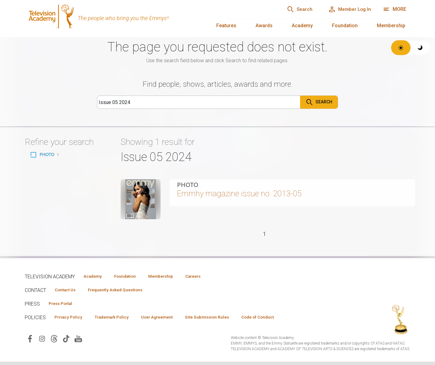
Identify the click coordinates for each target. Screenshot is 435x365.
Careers (204, 278)
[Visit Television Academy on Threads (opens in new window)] (54, 341)
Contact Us (67, 292)
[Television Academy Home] (119, 18)
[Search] (293, 9)
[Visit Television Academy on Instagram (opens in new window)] (42, 341)
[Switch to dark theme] (420, 47)
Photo (187, 185)
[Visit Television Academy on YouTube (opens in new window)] (78, 341)
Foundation (345, 25)
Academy (302, 25)
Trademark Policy (117, 320)
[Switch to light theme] (401, 47)
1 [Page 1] (264, 238)
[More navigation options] (394, 9)
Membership (391, 25)
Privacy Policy (70, 320)
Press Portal (62, 306)
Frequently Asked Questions (120, 292)
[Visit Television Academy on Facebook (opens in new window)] (30, 341)
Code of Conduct (274, 320)
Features (226, 25)
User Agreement (166, 320)
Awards (264, 25)
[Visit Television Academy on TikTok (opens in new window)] (66, 341)
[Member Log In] (347, 9)
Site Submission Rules (220, 320)
